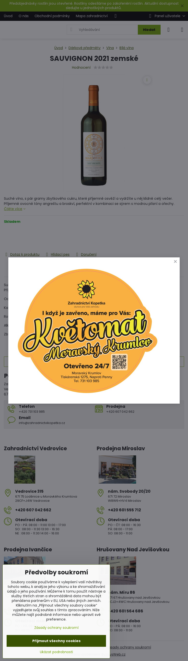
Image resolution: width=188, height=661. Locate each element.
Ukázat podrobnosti (56, 652)
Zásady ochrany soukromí (56, 627)
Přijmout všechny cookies (56, 640)
